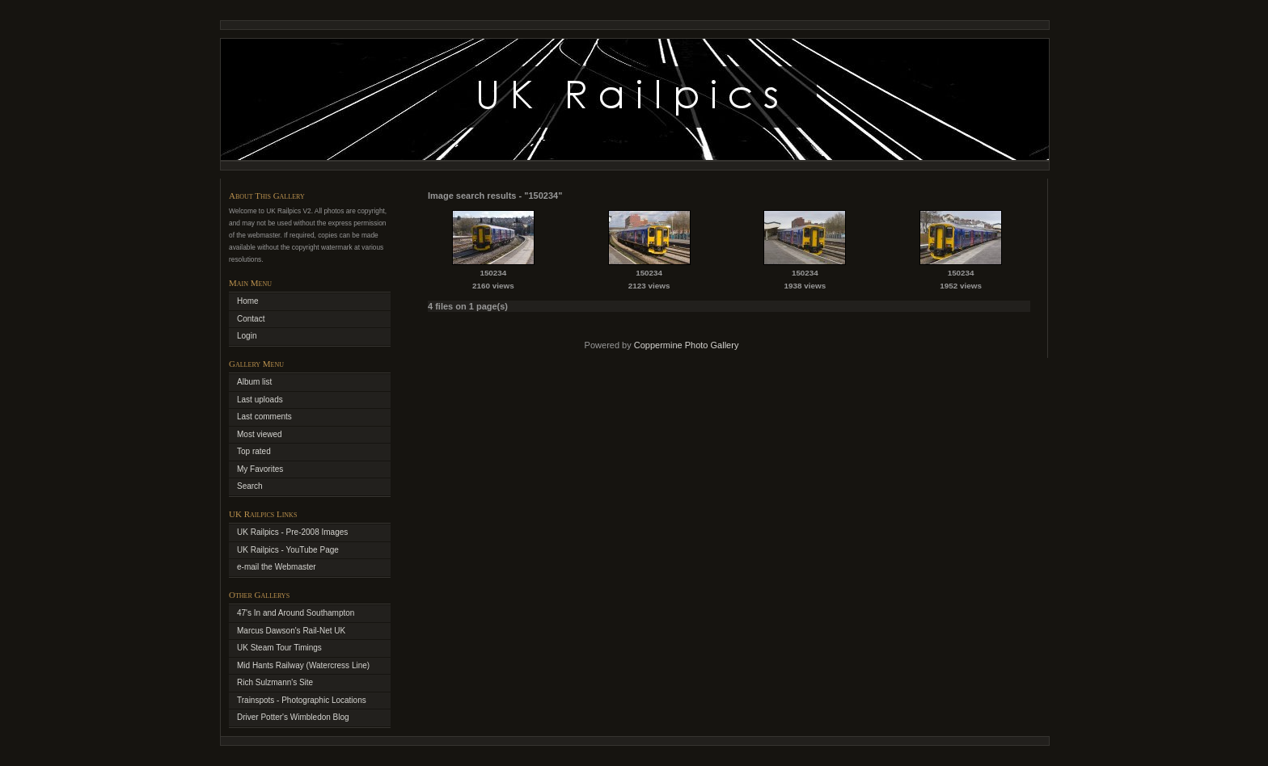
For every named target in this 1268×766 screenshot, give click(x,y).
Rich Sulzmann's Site (275, 682)
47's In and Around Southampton (295, 612)
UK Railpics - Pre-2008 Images (292, 532)
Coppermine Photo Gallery (686, 345)
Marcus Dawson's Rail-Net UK (291, 630)
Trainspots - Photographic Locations (301, 700)
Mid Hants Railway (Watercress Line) (303, 665)
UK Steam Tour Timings (279, 647)
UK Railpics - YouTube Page (288, 549)
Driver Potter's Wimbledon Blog (293, 717)
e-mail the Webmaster (276, 566)
